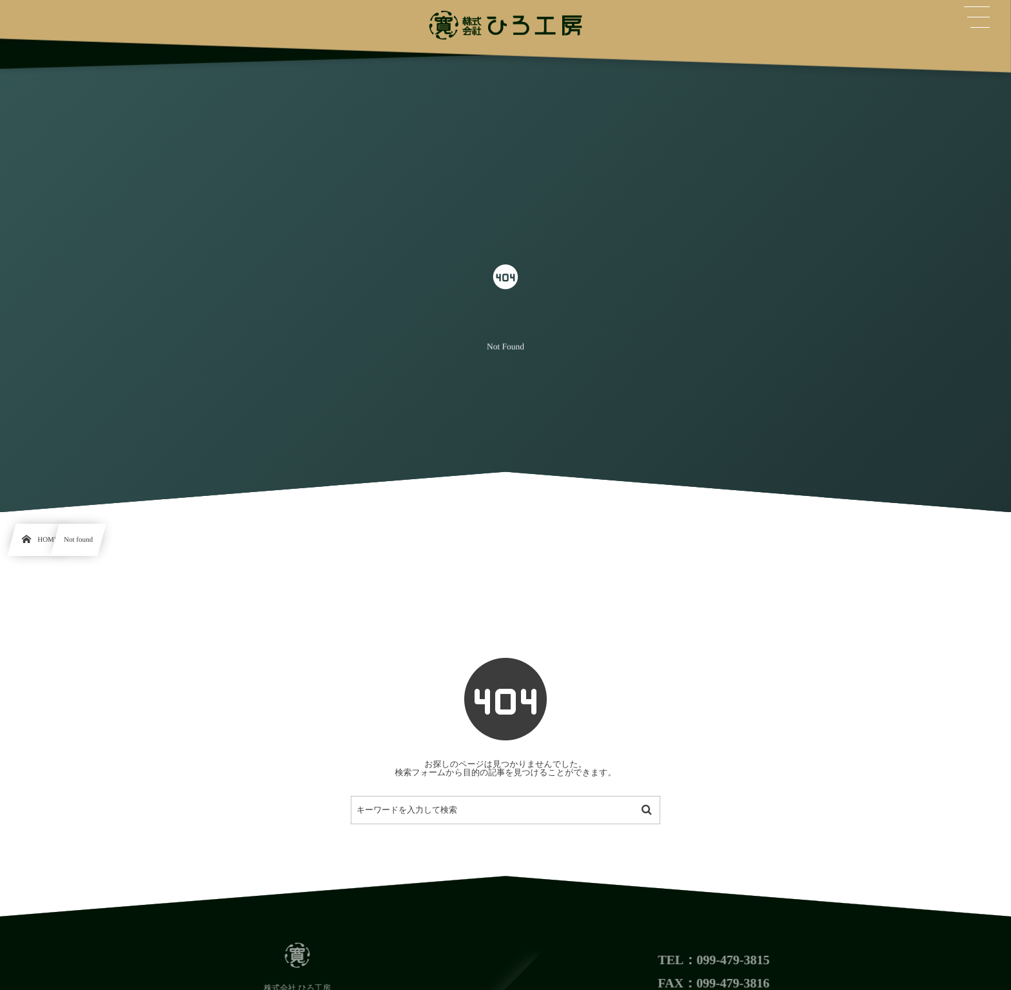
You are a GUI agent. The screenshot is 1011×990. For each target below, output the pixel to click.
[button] (976, 17)
